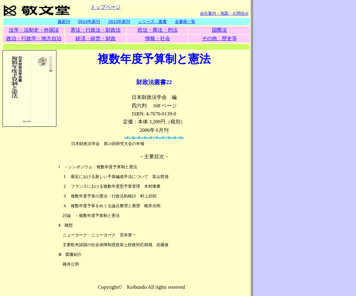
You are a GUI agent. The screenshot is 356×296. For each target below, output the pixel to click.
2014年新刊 (89, 21)
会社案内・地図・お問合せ (224, 13)
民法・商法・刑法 (158, 30)
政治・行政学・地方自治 (33, 38)
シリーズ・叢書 (152, 21)
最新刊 (64, 21)
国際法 (219, 30)
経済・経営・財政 (96, 38)
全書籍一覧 (185, 21)
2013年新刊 (119, 21)
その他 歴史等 (219, 38)
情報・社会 (157, 38)
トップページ (106, 6)
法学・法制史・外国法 (34, 30)
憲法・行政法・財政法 (96, 30)
